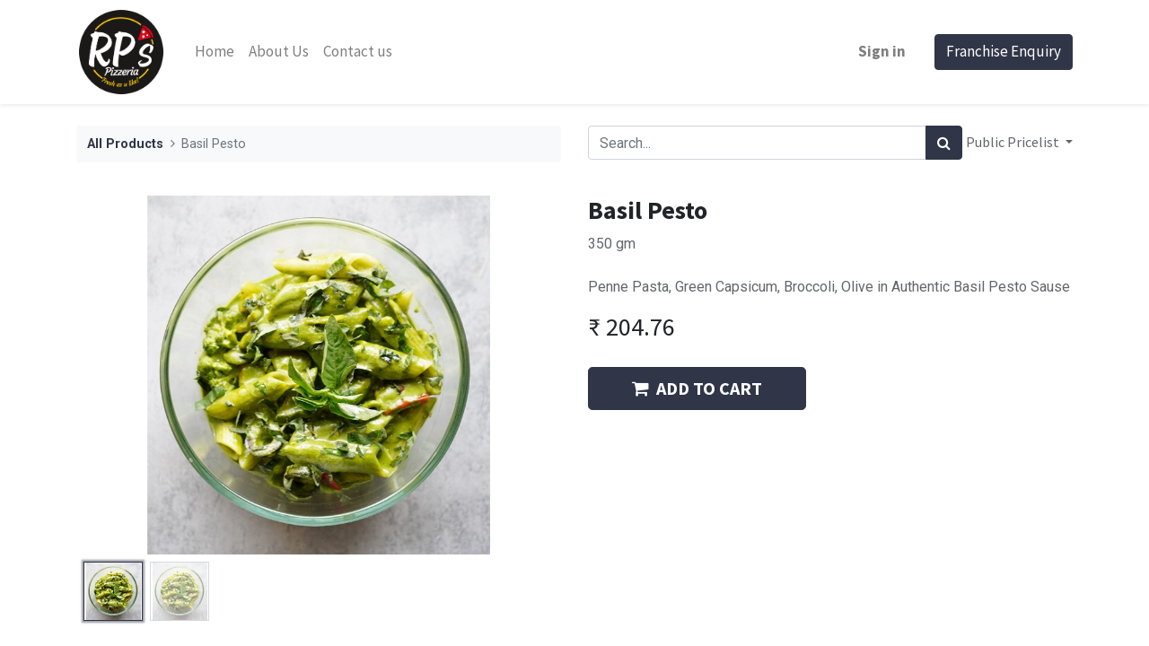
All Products (125, 144)
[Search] (943, 143)
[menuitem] (214, 52)
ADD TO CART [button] (697, 388)
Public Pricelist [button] (1014, 142)
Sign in (882, 51)
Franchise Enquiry (1003, 51)
